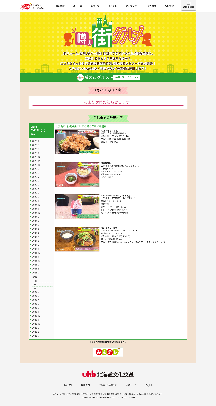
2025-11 (36, 161)
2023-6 (35, 292)
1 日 (34, 288)
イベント (112, 6)
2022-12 (36, 316)
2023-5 (35, 296)
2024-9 (35, 217)
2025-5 (35, 185)
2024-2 (35, 244)
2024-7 (35, 225)
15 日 (35, 281)
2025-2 (35, 197)
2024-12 (36, 205)
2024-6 (35, 229)
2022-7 (35, 336)
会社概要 (152, 6)
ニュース (77, 6)
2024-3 (35, 241)
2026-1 (35, 153)
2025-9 (35, 169)
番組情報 (60, 6)
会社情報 (68, 385)
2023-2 (35, 308)
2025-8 (35, 173)
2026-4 (35, 141)
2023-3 (35, 304)
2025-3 (35, 193)
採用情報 (169, 6)
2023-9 (35, 264)
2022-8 (35, 332)
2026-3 (35, 145)
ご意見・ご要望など (107, 385)
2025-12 (36, 157)
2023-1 (35, 312)
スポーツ (95, 6)
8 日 (34, 284)
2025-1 (35, 201)
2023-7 (35, 272)
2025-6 (35, 181)
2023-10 (36, 260)
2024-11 (36, 209)
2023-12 (36, 252)
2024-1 (35, 248)
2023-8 (35, 268)
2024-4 (35, 237)
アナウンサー (132, 6)
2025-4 (35, 189)
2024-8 (35, 221)
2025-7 (35, 177)
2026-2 (35, 149)
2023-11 (36, 256)
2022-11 (36, 320)
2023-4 (35, 300)
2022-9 (35, 328)
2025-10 (36, 165)
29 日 (35, 277)
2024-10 (36, 213)
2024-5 (35, 233)
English (148, 385)
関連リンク (131, 385)
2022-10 (36, 324)
